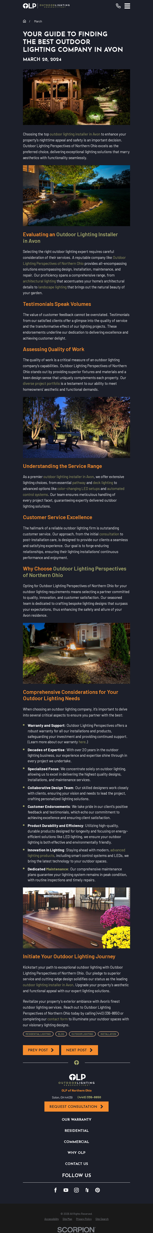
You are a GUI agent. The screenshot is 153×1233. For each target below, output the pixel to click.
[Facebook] (55, 1190)
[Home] (46, 6)
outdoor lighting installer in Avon (75, 134)
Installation (108, 1033)
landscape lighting (52, 287)
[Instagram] (76, 1190)
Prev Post (41, 1050)
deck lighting (103, 482)
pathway (79, 482)
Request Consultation (76, 1107)
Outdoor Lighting (82, 1033)
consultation (109, 534)
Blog (61, 1033)
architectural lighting (39, 281)
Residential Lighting (38, 1033)
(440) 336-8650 (89, 1097)
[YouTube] (66, 1190)
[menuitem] (51, 1219)
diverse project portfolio (41, 383)
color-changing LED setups (78, 488)
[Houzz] (87, 1190)
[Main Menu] (127, 6)
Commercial (76, 1142)
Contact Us (76, 1164)
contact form (57, 1019)
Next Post (79, 1050)
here (82, 741)
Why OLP (76, 1153)
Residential (77, 1131)
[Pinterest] (97, 1190)
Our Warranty (76, 1120)
